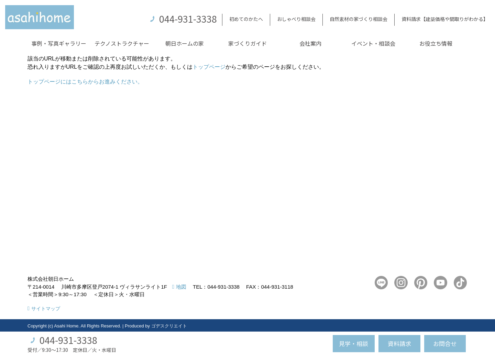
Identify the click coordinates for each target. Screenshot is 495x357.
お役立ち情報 (435, 43)
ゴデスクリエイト (169, 325)
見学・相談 (353, 343)
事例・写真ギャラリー (58, 43)
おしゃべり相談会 (296, 18)
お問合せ (444, 343)
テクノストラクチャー (122, 43)
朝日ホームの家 (184, 43)
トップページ (209, 67)
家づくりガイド (247, 43)
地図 (181, 287)
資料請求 (399, 343)
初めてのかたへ (246, 18)
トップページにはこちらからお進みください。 (85, 82)
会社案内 (310, 43)
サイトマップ (45, 308)
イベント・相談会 (373, 43)
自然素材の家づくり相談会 (358, 18)
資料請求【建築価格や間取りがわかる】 (445, 18)
